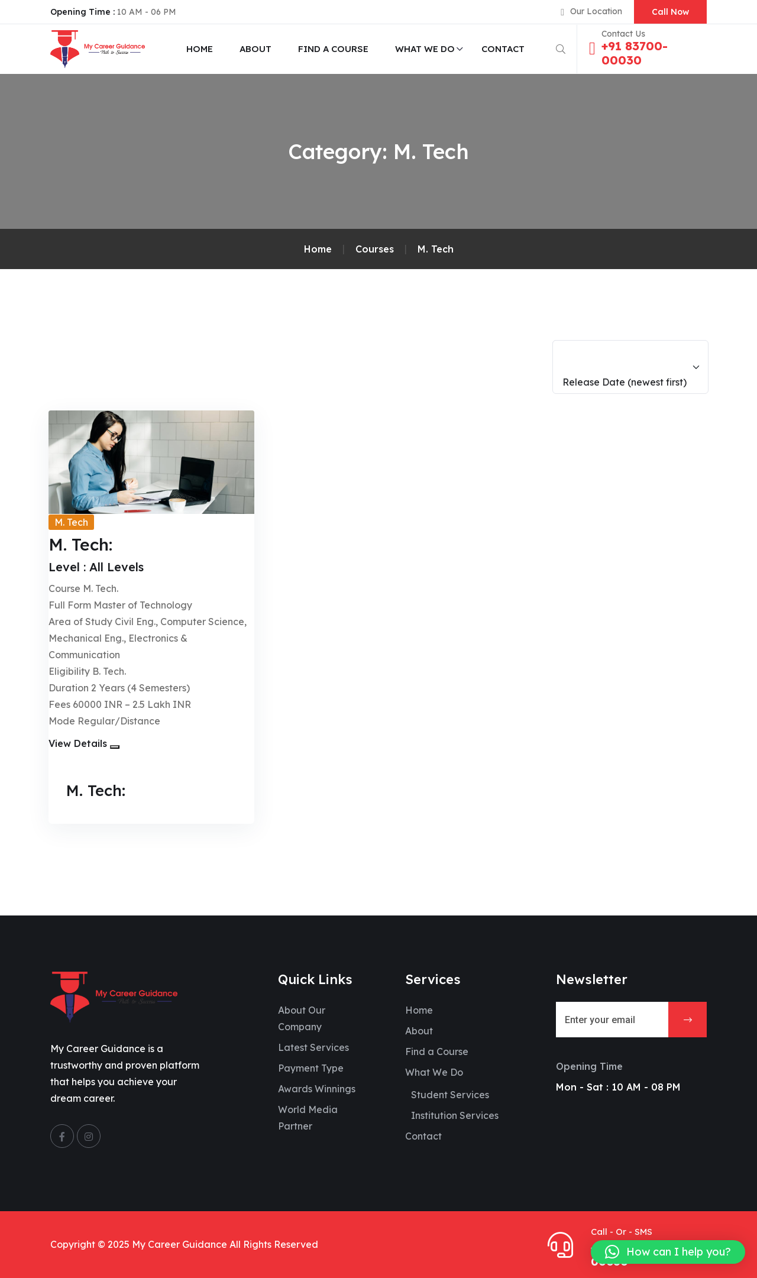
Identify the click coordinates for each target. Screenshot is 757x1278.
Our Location (596, 11)
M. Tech (71, 522)
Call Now (670, 12)
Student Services (450, 1095)
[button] (114, 747)
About (255, 48)
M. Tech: (98, 789)
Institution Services (455, 1115)
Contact (503, 48)
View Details (77, 743)
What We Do (425, 48)
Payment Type (311, 1068)
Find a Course (333, 48)
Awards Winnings (316, 1089)
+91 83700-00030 (634, 52)
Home (199, 48)
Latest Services (313, 1047)
